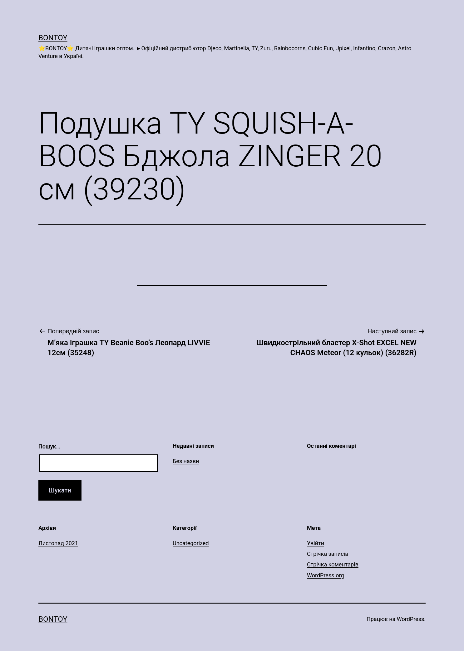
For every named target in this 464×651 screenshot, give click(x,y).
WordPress (410, 619)
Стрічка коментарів (332, 564)
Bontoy (52, 37)
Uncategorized (191, 543)
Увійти (315, 543)
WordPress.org (325, 575)
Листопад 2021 (58, 543)
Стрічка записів (327, 554)
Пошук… (49, 446)
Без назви (186, 461)
